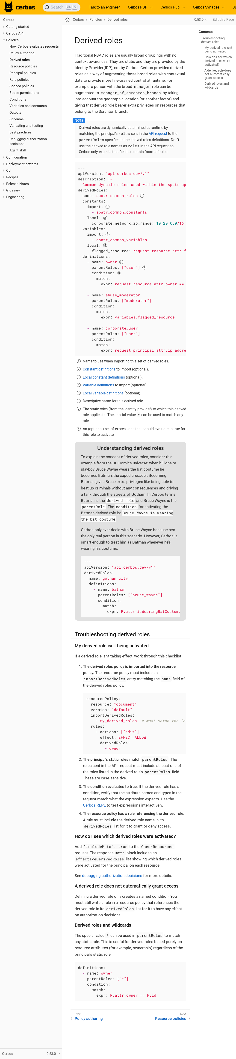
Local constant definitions (104, 377)
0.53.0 (199, 19)
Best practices (20, 132)
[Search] (61, 7)
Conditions (17, 99)
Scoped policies (21, 86)
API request (158, 133)
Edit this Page (223, 19)
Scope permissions (24, 93)
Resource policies (23, 66)
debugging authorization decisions (112, 875)
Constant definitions (99, 369)
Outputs (15, 112)
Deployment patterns (22, 164)
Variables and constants (28, 106)
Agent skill (17, 150)
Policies (12, 40)
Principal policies (22, 73)
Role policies (19, 80)
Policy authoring (21, 53)
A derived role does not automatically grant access (217, 74)
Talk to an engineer (104, 7)
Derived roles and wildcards (216, 85)
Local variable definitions (103, 393)
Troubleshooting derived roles (213, 40)
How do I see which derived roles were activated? (218, 60)
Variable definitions (98, 385)
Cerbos (8, 20)
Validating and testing (26, 126)
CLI (8, 170)
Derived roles (19, 60)
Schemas (16, 119)
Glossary (13, 190)
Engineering (15, 197)
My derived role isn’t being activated (218, 49)
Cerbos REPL (94, 805)
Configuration (16, 157)
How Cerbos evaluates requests (34, 46)
